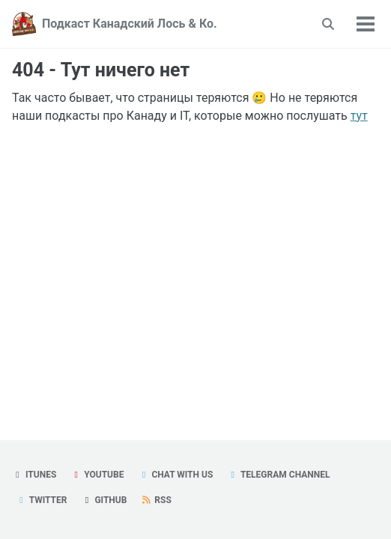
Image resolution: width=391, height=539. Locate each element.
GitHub (104, 500)
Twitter (41, 500)
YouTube (97, 474)
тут (359, 116)
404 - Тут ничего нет (101, 70)
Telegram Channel (278, 474)
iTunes (34, 474)
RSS (156, 500)
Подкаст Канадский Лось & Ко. (129, 23)
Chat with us (175, 474)
